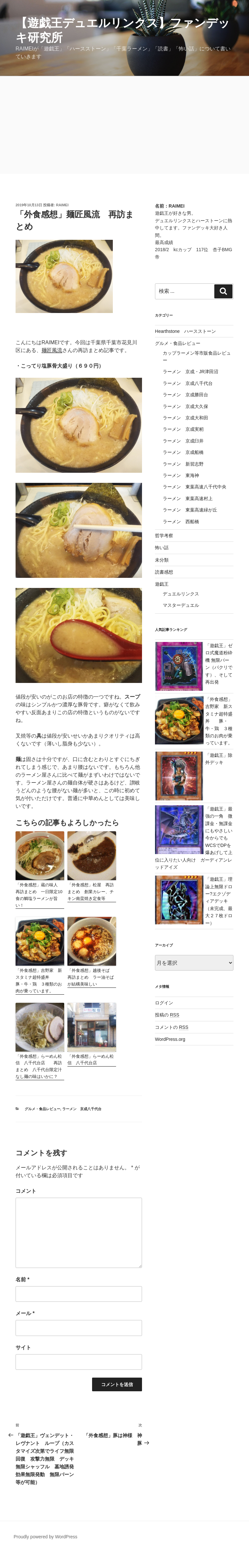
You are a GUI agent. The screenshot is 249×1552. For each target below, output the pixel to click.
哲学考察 (164, 535)
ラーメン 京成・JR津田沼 (190, 371)
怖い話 (162, 547)
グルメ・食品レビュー (42, 1109)
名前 (23, 1279)
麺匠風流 (52, 350)
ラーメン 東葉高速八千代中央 (194, 486)
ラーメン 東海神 (181, 475)
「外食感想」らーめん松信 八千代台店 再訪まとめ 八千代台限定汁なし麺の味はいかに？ (39, 1066)
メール (25, 1313)
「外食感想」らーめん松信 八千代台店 (90, 1060)
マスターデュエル (181, 605)
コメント (26, 1191)
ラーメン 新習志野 (183, 464)
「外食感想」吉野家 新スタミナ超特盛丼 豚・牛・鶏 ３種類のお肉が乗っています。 (39, 980)
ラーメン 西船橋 (181, 521)
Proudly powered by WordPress (45, 1536)
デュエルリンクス (181, 593)
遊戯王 (162, 584)
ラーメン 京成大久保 (185, 406)
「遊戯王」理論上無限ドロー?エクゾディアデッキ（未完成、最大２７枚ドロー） (218, 901)
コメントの (171, 1027)
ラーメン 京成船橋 (183, 452)
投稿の (167, 1014)
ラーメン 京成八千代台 (81, 1109)
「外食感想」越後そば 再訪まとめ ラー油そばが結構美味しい (90, 977)
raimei (62, 205)
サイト (23, 1347)
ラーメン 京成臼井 (183, 440)
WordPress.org (170, 1039)
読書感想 (164, 572)
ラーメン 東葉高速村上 (188, 498)
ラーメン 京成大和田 (185, 417)
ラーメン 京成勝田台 (185, 394)
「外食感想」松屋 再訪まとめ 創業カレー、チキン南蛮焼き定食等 (90, 891)
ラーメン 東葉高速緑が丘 (190, 509)
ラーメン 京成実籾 (183, 429)
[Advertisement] (124, 124)
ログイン (164, 1002)
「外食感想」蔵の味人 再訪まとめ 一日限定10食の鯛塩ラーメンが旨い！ (39, 894)
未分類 (162, 560)
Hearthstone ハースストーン (185, 331)
